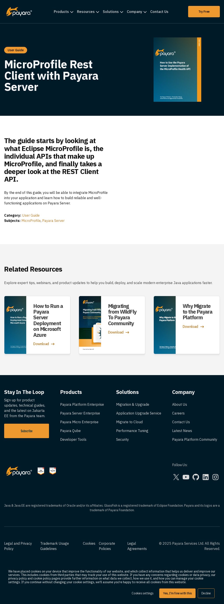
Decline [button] (206, 593)
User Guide (31, 215)
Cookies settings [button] (143, 593)
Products (61, 11)
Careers (178, 413)
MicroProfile (31, 220)
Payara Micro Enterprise (79, 422)
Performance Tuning (132, 430)
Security (122, 439)
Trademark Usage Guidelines (54, 546)
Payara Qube (70, 430)
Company (134, 11)
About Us (179, 404)
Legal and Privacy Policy (18, 546)
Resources (86, 11)
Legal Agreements (137, 546)
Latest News (182, 430)
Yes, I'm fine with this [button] (177, 593)
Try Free (204, 12)
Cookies (89, 543)
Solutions (111, 11)
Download (44, 344)
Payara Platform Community (194, 439)
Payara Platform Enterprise (82, 404)
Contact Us (159, 11)
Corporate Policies (107, 546)
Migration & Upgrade (132, 404)
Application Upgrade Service (138, 413)
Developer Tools (73, 439)
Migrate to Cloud (129, 422)
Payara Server (53, 220)
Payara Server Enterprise (80, 413)
